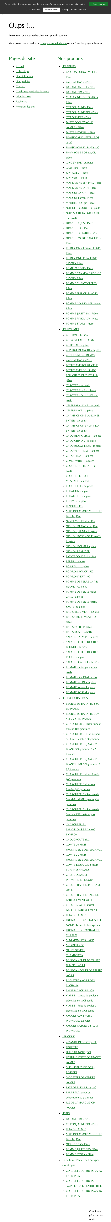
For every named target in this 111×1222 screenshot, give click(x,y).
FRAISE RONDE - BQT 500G (82, 147)
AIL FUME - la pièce (77, 335)
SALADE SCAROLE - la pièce (82, 662)
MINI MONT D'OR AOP (80, 940)
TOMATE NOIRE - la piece (81, 682)
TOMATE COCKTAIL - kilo (81, 677)
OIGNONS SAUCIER (78, 551)
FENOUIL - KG (74, 506)
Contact (20, 86)
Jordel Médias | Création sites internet (60, 1212)
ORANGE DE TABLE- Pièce (81, 233)
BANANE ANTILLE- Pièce (80, 87)
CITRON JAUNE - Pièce (79, 107)
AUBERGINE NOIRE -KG (80, 355)
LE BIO (66, 1113)
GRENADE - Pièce (76, 167)
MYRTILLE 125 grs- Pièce (80, 202)
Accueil (20, 66)
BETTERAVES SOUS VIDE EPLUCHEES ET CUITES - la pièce (82, 375)
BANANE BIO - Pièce (78, 92)
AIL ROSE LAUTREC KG (80, 340)
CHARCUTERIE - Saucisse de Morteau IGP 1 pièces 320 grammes (82, 814)
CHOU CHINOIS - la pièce (81, 440)
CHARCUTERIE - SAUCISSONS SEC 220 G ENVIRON (80, 829)
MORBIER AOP (75, 945)
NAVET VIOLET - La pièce (80, 521)
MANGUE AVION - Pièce (80, 192)
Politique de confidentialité (74, 9)
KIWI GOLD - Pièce (77, 172)
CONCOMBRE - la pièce (80, 460)
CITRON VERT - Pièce (78, 117)
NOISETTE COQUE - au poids (83, 207)
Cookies (42, 1217)
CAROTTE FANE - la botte (81, 390)
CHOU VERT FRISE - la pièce (82, 450)
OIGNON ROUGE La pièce (81, 546)
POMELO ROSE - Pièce (79, 268)
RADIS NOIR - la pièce (79, 626)
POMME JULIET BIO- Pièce (82, 313)
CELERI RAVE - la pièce (79, 410)
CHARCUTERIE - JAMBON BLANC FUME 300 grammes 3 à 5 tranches (83, 764)
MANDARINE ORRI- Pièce (81, 187)
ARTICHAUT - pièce (77, 345)
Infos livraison (23, 96)
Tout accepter (98, 4)
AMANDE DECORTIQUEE (81, 1042)
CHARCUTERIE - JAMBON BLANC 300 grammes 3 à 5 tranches (82, 749)
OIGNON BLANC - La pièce (82, 526)
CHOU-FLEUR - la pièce (79, 455)
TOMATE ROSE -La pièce (80, 692)
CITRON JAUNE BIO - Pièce (82, 112)
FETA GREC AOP (76, 914)
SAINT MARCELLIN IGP (80, 990)
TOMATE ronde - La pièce (80, 687)
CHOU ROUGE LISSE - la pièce (84, 445)
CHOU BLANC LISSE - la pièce (83, 435)
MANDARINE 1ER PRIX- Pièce (83, 182)
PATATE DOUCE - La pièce (81, 556)
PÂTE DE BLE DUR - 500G (81, 1087)
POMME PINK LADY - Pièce (82, 318)
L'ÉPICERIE (68, 1036)
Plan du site (52, 1217)
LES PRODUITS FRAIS (75, 697)
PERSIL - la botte (75, 561)
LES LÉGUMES (70, 329)
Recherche (21, 101)
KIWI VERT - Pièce (76, 177)
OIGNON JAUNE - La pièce (81, 531)
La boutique (22, 71)
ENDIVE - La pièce (76, 501)
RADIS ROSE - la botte (79, 631)
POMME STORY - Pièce (79, 323)
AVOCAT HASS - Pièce (79, 82)
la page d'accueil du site (53, 43)
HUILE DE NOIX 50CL (78, 1052)
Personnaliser (51, 9)
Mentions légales (25, 106)
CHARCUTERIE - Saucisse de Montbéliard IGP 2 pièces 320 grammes (82, 799)
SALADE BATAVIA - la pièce (82, 636)
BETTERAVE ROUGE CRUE (82, 365)
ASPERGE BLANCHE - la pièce (83, 350)
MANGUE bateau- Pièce (79, 197)
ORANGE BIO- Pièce (78, 227)
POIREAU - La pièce (77, 566)
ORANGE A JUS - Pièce (79, 222)
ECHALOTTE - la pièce (79, 496)
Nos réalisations (24, 76)
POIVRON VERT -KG (78, 576)
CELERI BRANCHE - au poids (83, 405)
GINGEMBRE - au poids (79, 162)
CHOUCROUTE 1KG (78, 839)
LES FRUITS (69, 66)
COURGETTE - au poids (79, 485)
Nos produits (23, 81)
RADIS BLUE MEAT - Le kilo (82, 611)
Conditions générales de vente (32, 91)
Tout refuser (33, 9)
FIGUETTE (72, 1047)
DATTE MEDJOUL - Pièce (80, 132)
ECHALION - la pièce (78, 490)
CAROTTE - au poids (78, 385)
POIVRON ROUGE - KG (79, 571)
